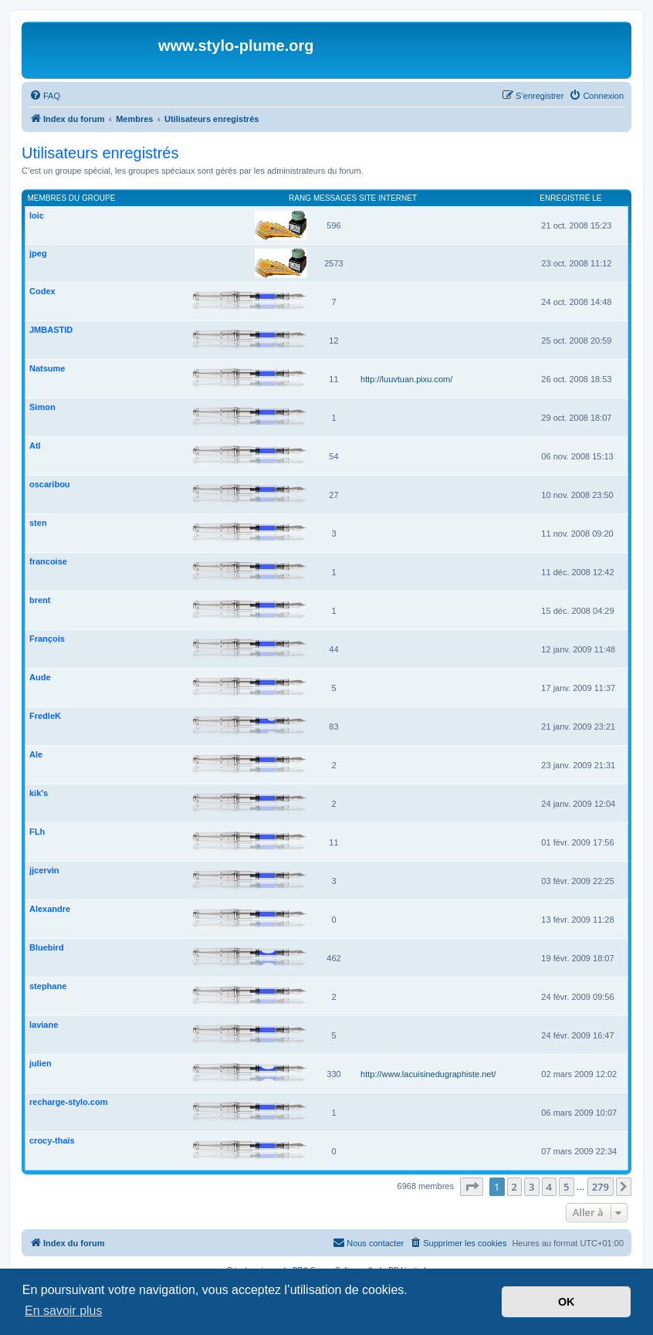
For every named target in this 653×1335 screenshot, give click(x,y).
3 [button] (531, 1187)
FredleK (45, 715)
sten (38, 522)
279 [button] (600, 1187)
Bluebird (46, 947)
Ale (35, 754)
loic (36, 215)
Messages (335, 198)
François (47, 638)
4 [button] (549, 1187)
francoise (48, 561)
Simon (42, 407)
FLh (37, 831)
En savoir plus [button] (64, 1310)
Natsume (47, 368)
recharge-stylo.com (68, 1101)
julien (40, 1063)
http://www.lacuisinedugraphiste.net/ (428, 1074)
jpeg (38, 253)
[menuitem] (44, 95)
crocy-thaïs (52, 1140)
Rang (300, 198)
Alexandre (49, 908)
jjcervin (44, 870)
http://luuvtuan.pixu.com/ (406, 379)
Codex (42, 291)
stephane (47, 986)
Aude (40, 677)
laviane (43, 1024)
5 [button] (566, 1187)
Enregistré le (570, 198)
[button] (471, 1186)
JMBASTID (51, 329)
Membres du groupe (72, 198)
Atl (35, 445)
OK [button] (566, 1302)
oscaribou (49, 484)
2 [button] (514, 1187)
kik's (38, 793)
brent (40, 600)
